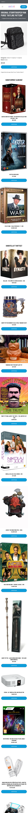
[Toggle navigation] (2, 7)
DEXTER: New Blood (14, 174)
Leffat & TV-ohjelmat (11, 57)
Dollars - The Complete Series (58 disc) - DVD (14, 281)
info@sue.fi (3, 1)
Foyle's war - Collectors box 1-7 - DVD (14, 226)
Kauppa (23, 6)
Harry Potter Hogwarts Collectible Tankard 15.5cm (14, 323)
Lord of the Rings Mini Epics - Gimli (14, 530)
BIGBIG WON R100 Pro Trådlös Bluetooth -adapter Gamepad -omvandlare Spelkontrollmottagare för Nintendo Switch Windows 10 (14, 784)
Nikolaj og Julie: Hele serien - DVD (14, 474)
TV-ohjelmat (19, 57)
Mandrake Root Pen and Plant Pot (14, 365)
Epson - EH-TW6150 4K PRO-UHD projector (14, 692)
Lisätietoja (14, 67)
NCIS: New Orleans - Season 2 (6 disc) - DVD (14, 584)
